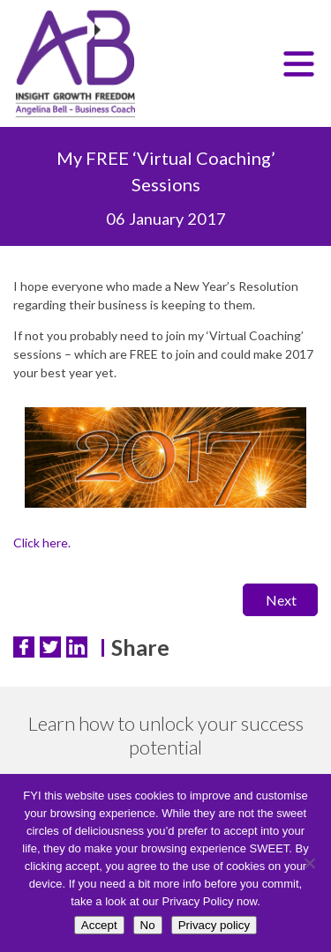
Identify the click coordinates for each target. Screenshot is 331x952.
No (147, 925)
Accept (99, 925)
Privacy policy (214, 925)
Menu (300, 68)
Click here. (42, 542)
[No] (309, 863)
